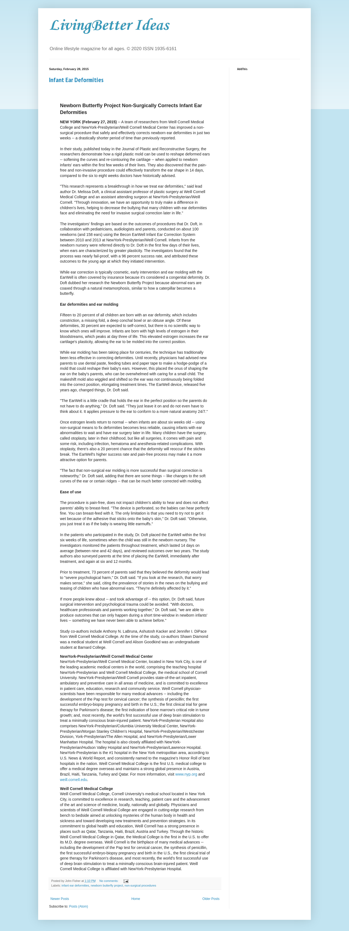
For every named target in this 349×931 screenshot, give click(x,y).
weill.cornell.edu (73, 779)
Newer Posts (59, 899)
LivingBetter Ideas (109, 26)
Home (135, 899)
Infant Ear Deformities (76, 80)
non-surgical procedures (140, 885)
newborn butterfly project (107, 885)
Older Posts (210, 899)
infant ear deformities (75, 885)
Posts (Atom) (78, 906)
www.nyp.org (186, 774)
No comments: (109, 880)
